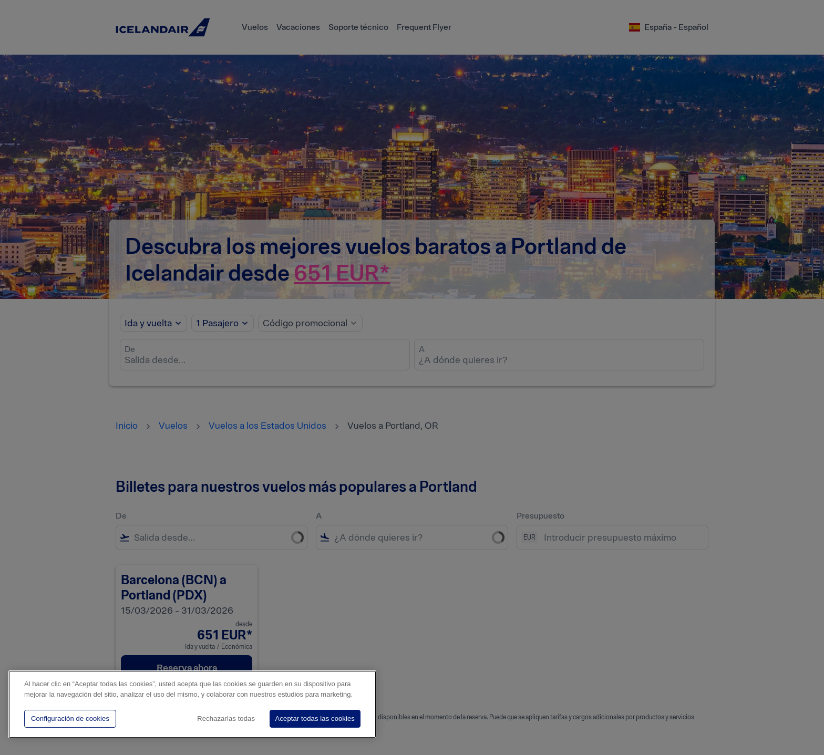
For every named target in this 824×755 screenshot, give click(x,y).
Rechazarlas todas (226, 718)
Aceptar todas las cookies (315, 718)
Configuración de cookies (70, 718)
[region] (192, 704)
